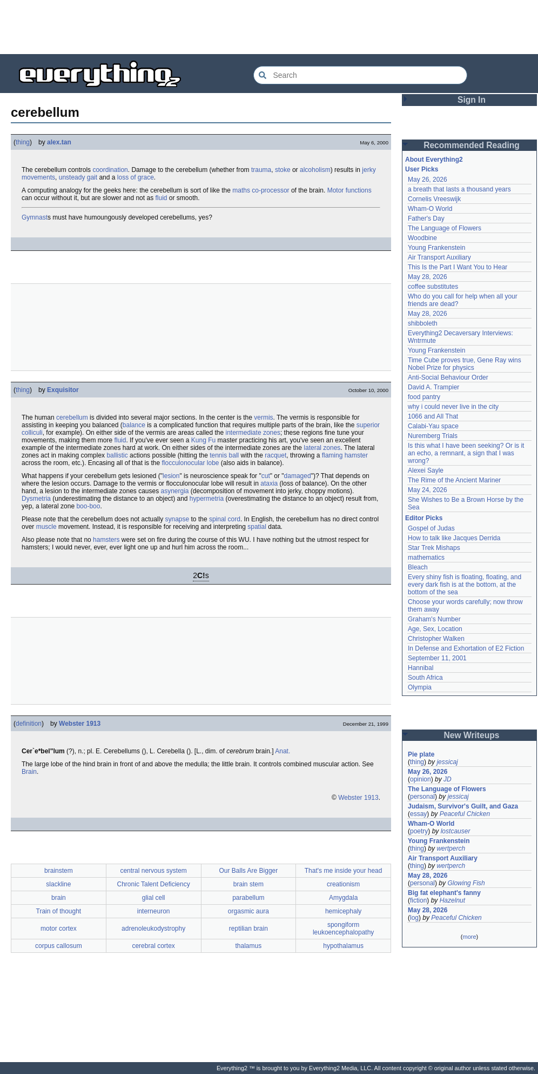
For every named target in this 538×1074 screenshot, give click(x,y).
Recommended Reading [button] (471, 145)
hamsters (106, 539)
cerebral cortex (153, 946)
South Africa (425, 677)
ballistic (116, 455)
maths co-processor (260, 190)
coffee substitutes (433, 286)
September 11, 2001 (437, 658)
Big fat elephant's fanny (444, 893)
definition (29, 723)
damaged (297, 476)
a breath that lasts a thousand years (459, 189)
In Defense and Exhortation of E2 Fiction (466, 648)
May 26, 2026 (427, 179)
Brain (29, 771)
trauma (261, 170)
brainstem (58, 870)
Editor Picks (423, 518)
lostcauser (455, 831)
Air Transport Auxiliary (439, 257)
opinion (420, 779)
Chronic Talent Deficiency (153, 884)
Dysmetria (36, 498)
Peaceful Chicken (465, 814)
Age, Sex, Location (435, 629)
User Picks (421, 169)
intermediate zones (253, 432)
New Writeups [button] (472, 735)
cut (265, 476)
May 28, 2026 (427, 277)
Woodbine (422, 238)
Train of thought (59, 911)
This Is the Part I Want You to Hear (457, 267)
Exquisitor (63, 390)
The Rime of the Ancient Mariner (454, 480)
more (469, 936)
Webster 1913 (79, 723)
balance (134, 425)
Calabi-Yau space (433, 426)
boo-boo (88, 506)
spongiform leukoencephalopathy (343, 928)
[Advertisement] (269, 27)
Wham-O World (430, 209)
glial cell (153, 897)
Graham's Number (434, 619)
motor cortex (59, 928)
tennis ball (224, 455)
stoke (283, 170)
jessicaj (447, 762)
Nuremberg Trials (433, 436)
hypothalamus (343, 946)
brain (58, 897)
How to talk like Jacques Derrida (454, 538)
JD (447, 779)
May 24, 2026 (427, 490)
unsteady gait (78, 177)
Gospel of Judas (431, 528)
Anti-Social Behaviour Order (448, 377)
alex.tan (59, 142)
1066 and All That (433, 416)
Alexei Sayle (425, 470)
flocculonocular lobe (190, 463)
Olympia (420, 687)
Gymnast (35, 217)
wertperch (450, 848)
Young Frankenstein (436, 247)
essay (418, 814)
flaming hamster (345, 455)
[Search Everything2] (360, 75)
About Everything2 (434, 159)
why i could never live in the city (453, 406)
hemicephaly (343, 911)
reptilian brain (248, 928)
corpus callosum (58, 946)
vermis (263, 417)
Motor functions (349, 190)
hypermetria (207, 498)
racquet (275, 455)
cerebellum (72, 417)
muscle (46, 527)
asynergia (175, 491)
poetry (419, 831)
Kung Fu (203, 440)
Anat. (282, 751)
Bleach (418, 567)
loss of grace (135, 177)
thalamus (249, 946)
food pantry (424, 397)
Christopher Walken (436, 638)
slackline (58, 884)
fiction (418, 900)
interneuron (153, 911)
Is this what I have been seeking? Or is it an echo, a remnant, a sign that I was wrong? (467, 453)
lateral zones (322, 448)
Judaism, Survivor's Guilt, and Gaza (463, 806)
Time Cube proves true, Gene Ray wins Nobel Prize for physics (465, 364)
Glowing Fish (466, 883)
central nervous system (153, 870)
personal (422, 796)
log (414, 917)
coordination (109, 170)
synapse (177, 519)
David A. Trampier (433, 387)
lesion (171, 476)
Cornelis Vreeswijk (434, 199)
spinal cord (224, 519)
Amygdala (343, 897)
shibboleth (423, 323)
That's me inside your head (343, 870)
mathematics (426, 557)
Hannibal (420, 668)
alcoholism (315, 170)
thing (23, 142)
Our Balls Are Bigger (248, 870)
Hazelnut (452, 900)
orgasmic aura (248, 911)
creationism (343, 884)
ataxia (269, 483)
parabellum (248, 897)
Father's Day (426, 218)
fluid (161, 198)
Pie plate (421, 754)
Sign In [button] (472, 99)
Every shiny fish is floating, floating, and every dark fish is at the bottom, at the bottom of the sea (465, 584)
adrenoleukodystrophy (153, 928)
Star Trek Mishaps (434, 548)
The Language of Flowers (444, 228)
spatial (256, 527)
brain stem (248, 884)
